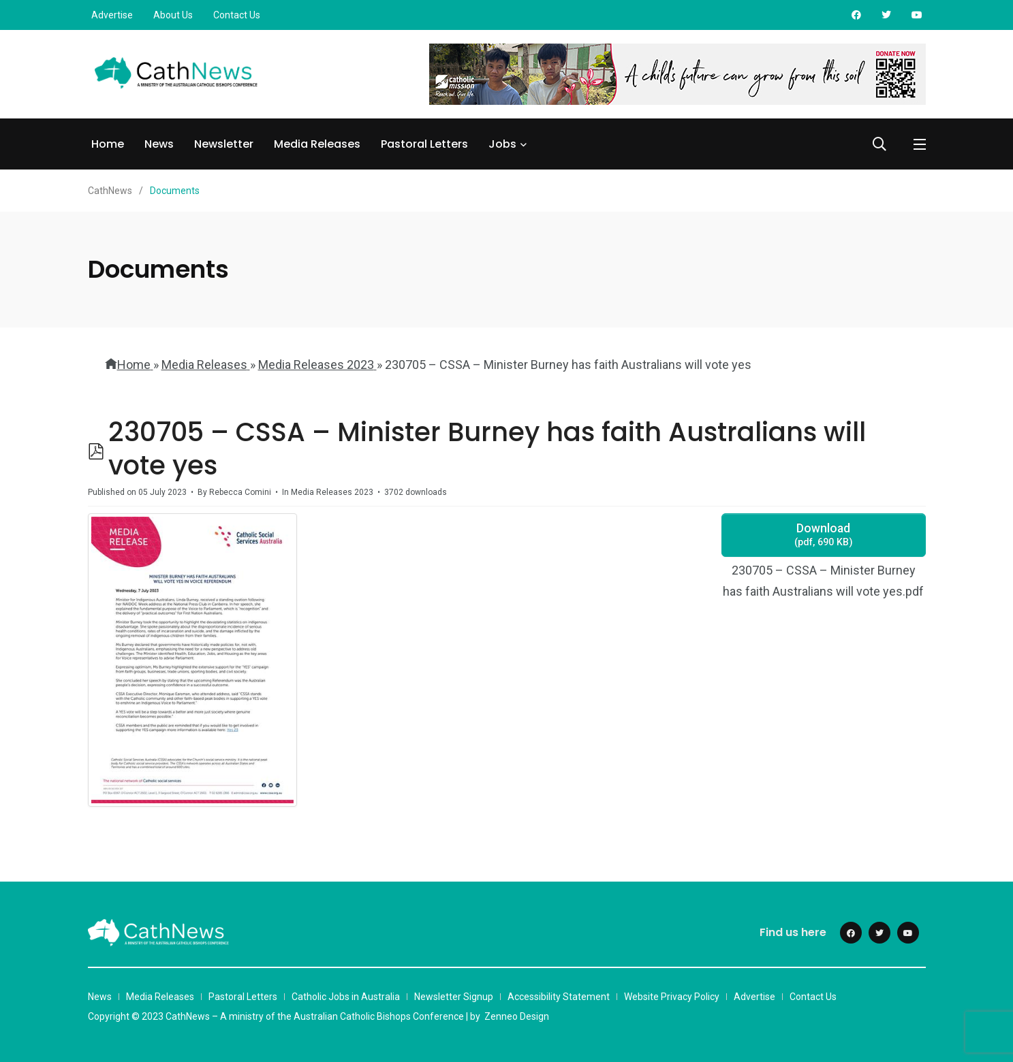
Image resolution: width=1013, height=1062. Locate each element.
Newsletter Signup (453, 996)
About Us (173, 15)
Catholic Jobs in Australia (346, 996)
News (159, 144)
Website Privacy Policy (671, 996)
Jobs (502, 144)
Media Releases (317, 144)
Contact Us (236, 15)
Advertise (112, 15)
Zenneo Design (516, 1016)
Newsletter (223, 144)
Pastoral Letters (424, 144)
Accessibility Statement (559, 996)
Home (107, 144)
